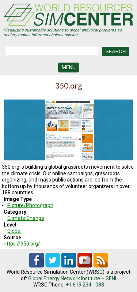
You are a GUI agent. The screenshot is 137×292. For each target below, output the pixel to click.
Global (14, 231)
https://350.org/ (22, 244)
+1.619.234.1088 (85, 285)
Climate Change (25, 218)
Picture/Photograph (30, 205)
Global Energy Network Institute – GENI (72, 278)
